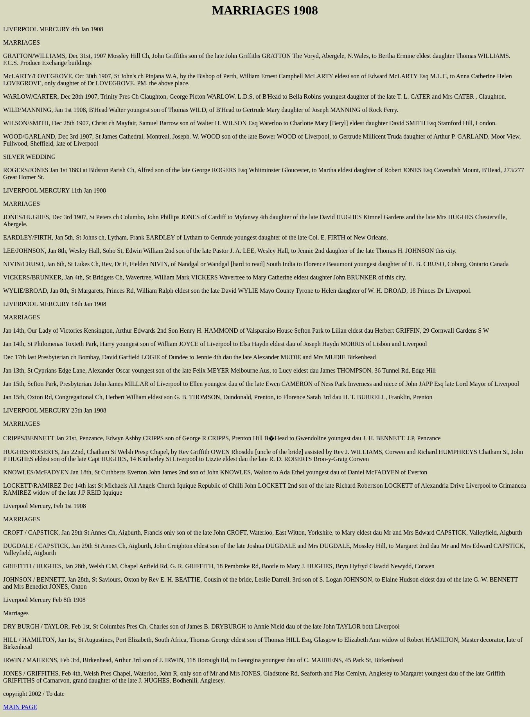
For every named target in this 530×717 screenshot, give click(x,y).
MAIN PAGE (20, 707)
